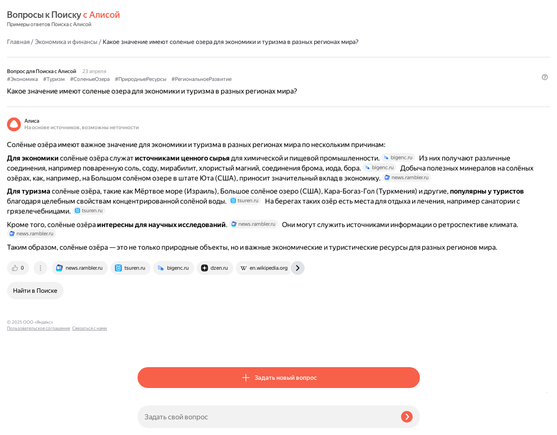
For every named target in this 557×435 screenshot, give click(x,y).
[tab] (149, 345)
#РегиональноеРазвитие (332, 66)
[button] (414, 80)
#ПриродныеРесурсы (271, 66)
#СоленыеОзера (220, 66)
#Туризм (184, 66)
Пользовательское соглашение (38, 418)
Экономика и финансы (196, 19)
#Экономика (153, 66)
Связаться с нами (24, 424)
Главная (149, 19)
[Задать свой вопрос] (266, 416)
